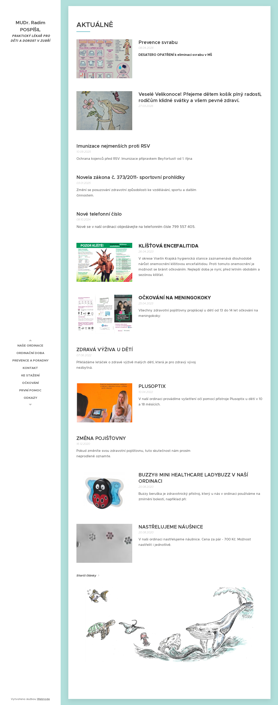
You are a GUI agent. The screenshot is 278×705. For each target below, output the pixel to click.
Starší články (86, 575)
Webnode (43, 699)
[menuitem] (30, 345)
